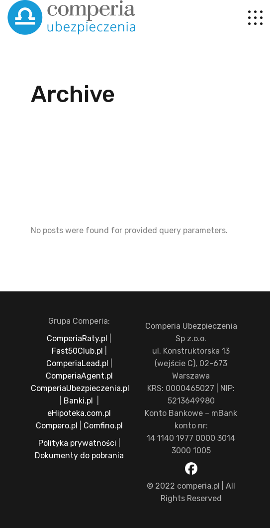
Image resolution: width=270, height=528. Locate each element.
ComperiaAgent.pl (79, 376)
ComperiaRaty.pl (77, 338)
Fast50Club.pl (77, 351)
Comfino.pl (103, 425)
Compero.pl (57, 425)
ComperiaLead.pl (77, 363)
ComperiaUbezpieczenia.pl (80, 388)
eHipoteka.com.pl (79, 413)
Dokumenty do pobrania (79, 455)
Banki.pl (78, 400)
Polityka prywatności (77, 443)
